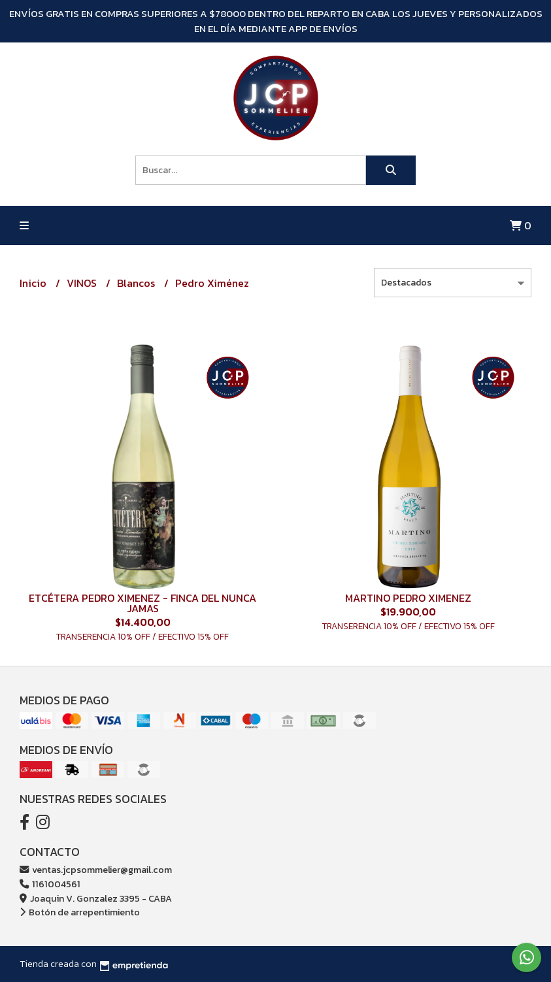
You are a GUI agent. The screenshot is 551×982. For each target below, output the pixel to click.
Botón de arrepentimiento (80, 912)
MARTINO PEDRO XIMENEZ (408, 598)
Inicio (34, 283)
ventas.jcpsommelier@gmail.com (96, 869)
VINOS (83, 283)
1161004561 (50, 884)
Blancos (137, 283)
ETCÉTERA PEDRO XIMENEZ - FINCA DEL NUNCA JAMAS (142, 603)
